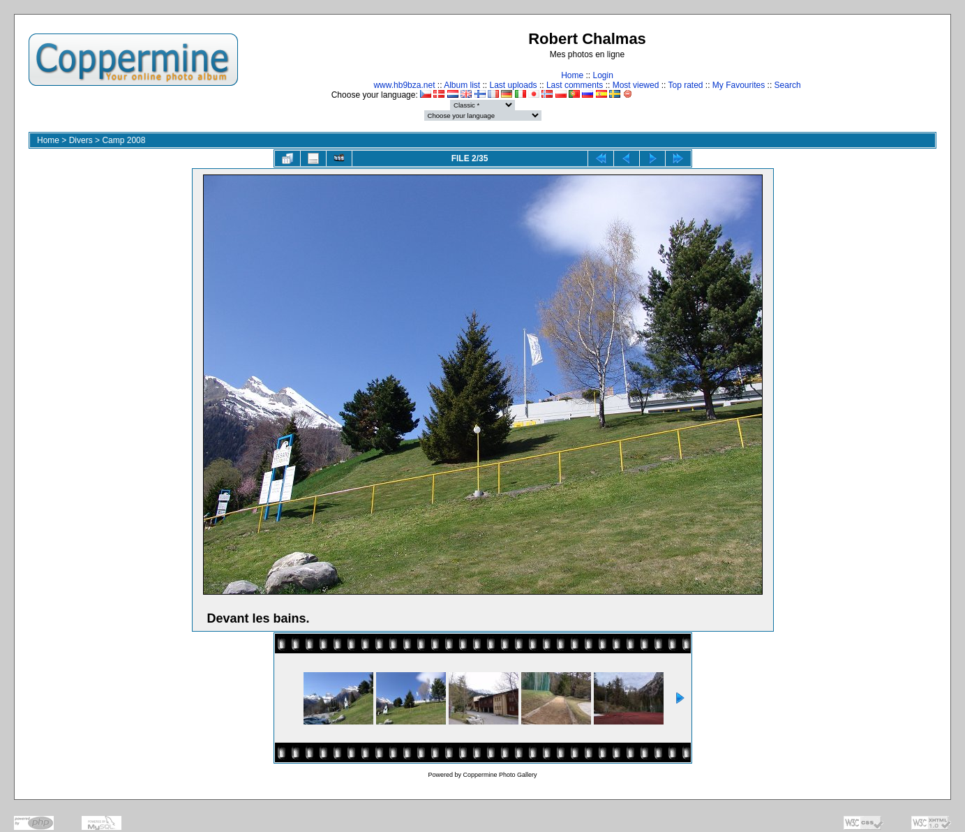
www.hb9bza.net (404, 85)
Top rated (685, 85)
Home (572, 75)
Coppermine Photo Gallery (500, 774)
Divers (81, 140)
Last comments (574, 85)
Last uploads (513, 85)
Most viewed (636, 85)
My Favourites (738, 85)
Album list (462, 85)
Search (788, 85)
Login (602, 75)
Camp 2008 (123, 140)
